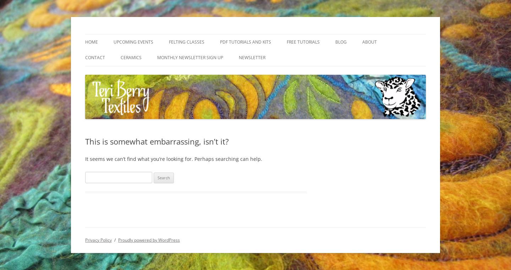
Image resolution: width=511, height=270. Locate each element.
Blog (341, 42)
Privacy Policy (98, 240)
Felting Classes (186, 42)
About (369, 42)
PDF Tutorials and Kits (245, 42)
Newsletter (252, 58)
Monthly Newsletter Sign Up (190, 58)
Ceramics (131, 58)
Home (91, 42)
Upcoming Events (133, 42)
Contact (95, 58)
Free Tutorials (303, 42)
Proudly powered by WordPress (149, 240)
